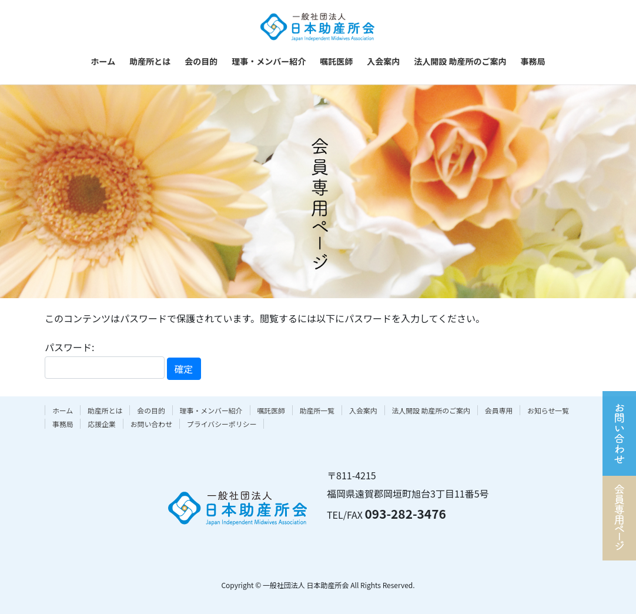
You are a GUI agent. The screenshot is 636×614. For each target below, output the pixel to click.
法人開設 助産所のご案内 (430, 410)
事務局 (62, 424)
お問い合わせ (151, 424)
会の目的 (151, 410)
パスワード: (105, 359)
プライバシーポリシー (222, 424)
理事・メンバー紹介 (211, 410)
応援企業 (102, 424)
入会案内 (363, 410)
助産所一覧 (317, 410)
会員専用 (499, 410)
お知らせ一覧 (548, 410)
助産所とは (105, 410)
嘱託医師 (271, 410)
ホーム (62, 410)
